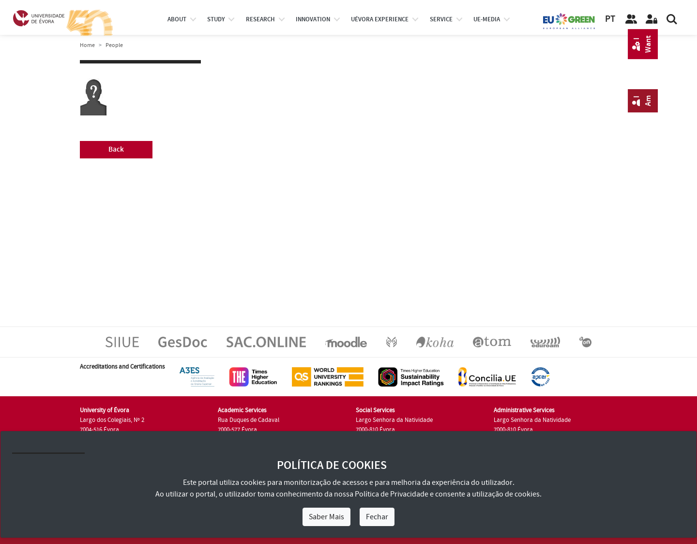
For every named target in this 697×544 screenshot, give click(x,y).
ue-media (486, 19)
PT (610, 19)
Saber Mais (326, 517)
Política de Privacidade (391, 494)
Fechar (377, 517)
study (216, 19)
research (260, 19)
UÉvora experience (380, 19)
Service (441, 19)
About (176, 19)
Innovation (313, 19)
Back (116, 149)
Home (87, 45)
